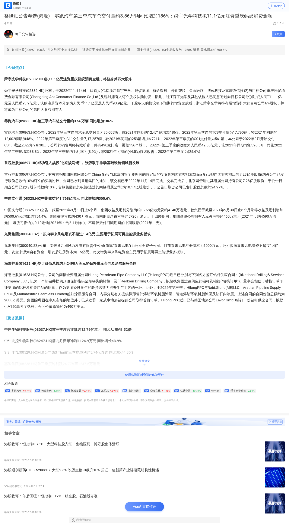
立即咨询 (275, 422)
